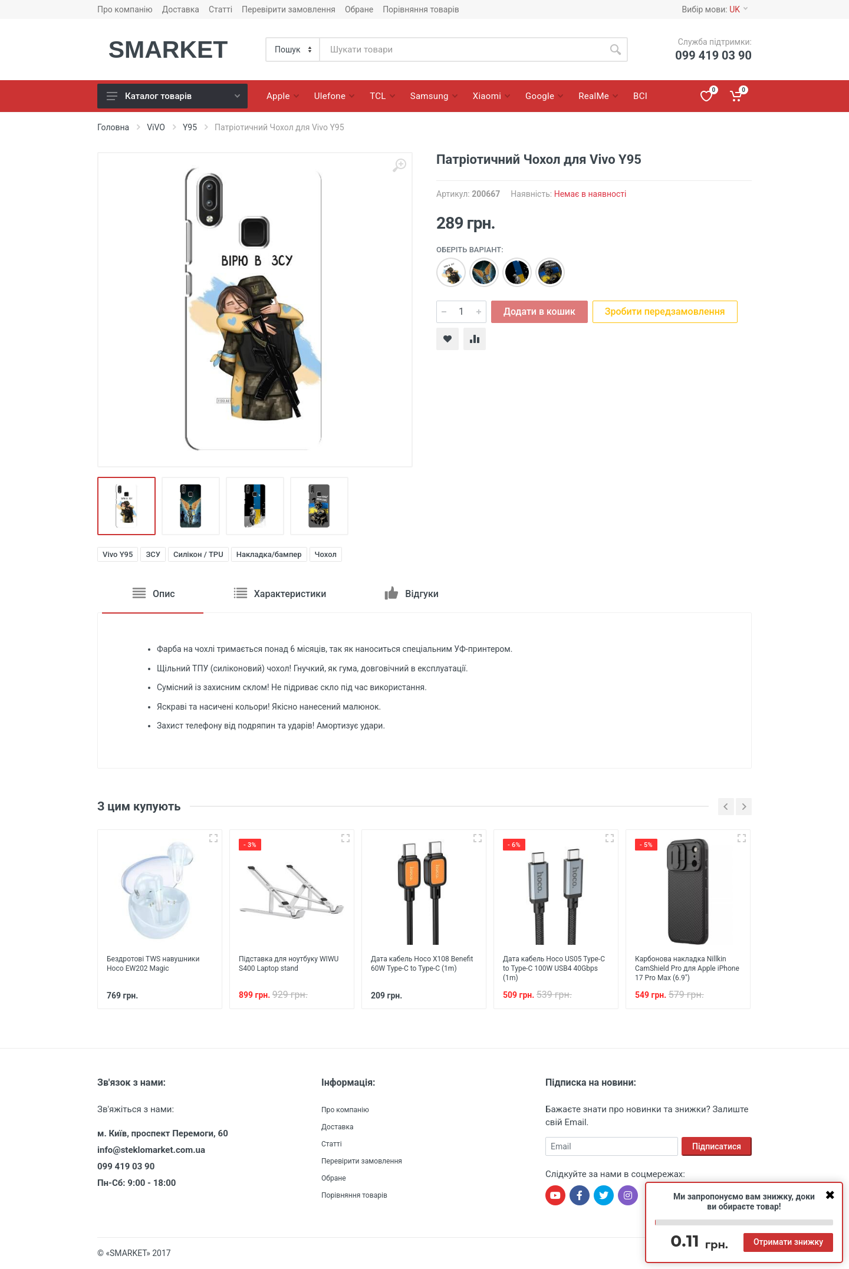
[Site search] (461, 49)
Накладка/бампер (269, 554)
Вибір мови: (715, 9)
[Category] (293, 49)
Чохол (326, 554)
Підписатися (716, 1146)
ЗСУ (153, 554)
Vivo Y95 (118, 554)
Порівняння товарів (421, 9)
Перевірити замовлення (288, 9)
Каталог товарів (173, 96)
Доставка (180, 9)
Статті (220, 9)
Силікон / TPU (198, 554)
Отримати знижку (788, 1242)
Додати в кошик (539, 311)
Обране (359, 9)
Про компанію (125, 9)
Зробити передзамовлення (665, 311)
